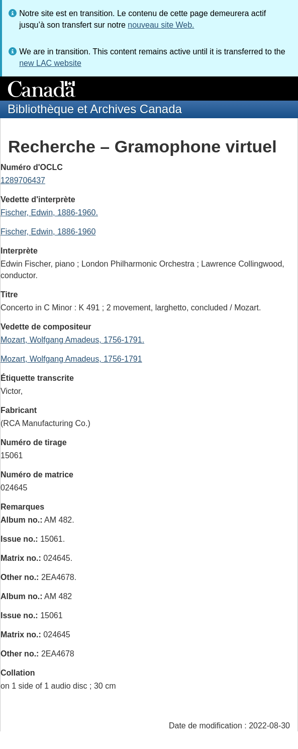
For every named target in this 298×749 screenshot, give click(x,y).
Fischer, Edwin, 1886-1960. (49, 212)
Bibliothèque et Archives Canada (95, 109)
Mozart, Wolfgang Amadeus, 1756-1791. (72, 340)
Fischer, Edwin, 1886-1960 (48, 231)
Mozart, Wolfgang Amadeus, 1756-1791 (71, 359)
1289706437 (23, 180)
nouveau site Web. (161, 25)
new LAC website (50, 63)
